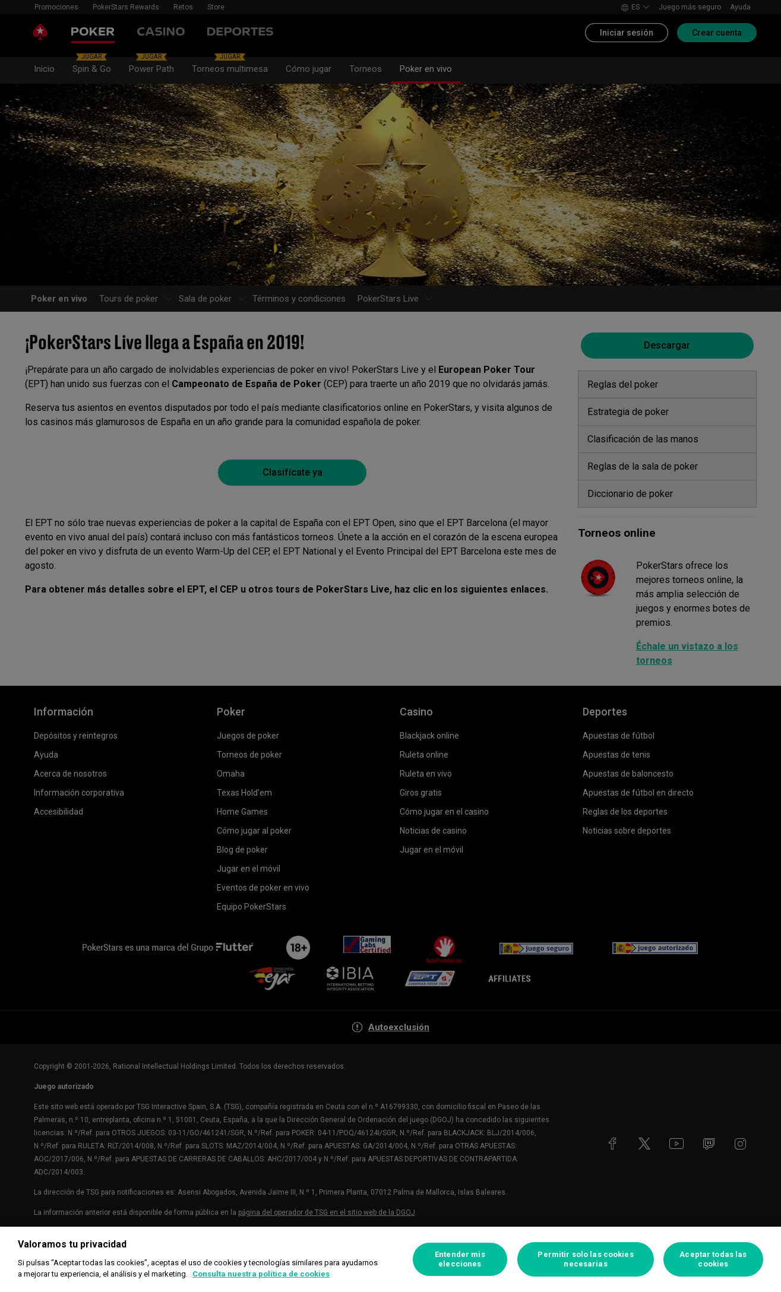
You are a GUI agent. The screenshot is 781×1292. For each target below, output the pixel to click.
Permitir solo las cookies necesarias (585, 1259)
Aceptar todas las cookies (713, 1259)
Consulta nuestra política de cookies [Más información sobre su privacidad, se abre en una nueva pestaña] (261, 1273)
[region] (390, 1259)
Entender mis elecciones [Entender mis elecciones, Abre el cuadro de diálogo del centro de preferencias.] (460, 1259)
